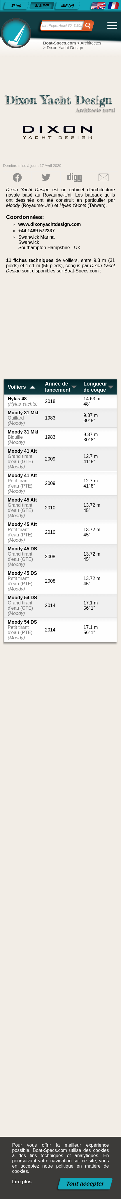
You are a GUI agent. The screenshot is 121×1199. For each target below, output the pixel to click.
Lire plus (22, 1181)
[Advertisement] (60, 329)
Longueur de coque (98, 387)
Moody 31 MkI (23, 418)
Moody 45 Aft (22, 507)
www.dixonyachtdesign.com (49, 224)
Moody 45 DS (22, 556)
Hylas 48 (23, 401)
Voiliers (22, 387)
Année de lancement (61, 387)
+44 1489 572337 (36, 230)
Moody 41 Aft (22, 459)
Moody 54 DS (22, 605)
